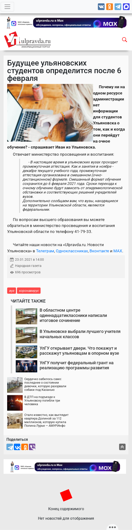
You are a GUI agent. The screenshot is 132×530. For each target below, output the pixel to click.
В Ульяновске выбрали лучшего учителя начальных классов (80, 334)
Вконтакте (99, 250)
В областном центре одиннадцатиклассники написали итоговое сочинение (73, 315)
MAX (117, 250)
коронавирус (29, 291)
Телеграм (45, 250)
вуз (11, 291)
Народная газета (28, 266)
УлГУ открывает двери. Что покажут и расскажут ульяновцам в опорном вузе (79, 351)
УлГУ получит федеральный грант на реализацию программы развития (77, 365)
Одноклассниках (72, 250)
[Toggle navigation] (7, 6)
